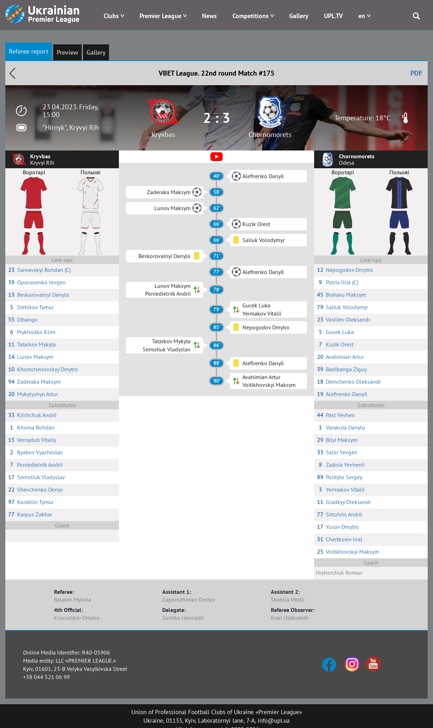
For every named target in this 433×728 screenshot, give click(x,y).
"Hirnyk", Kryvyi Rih (71, 127)
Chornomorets (269, 134)
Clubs (111, 16)
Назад (12, 73)
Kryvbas (163, 134)
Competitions (250, 16)
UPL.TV (333, 16)
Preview (67, 52)
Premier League (160, 16)
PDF (416, 73)
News (209, 16)
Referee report (28, 51)
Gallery (298, 16)
